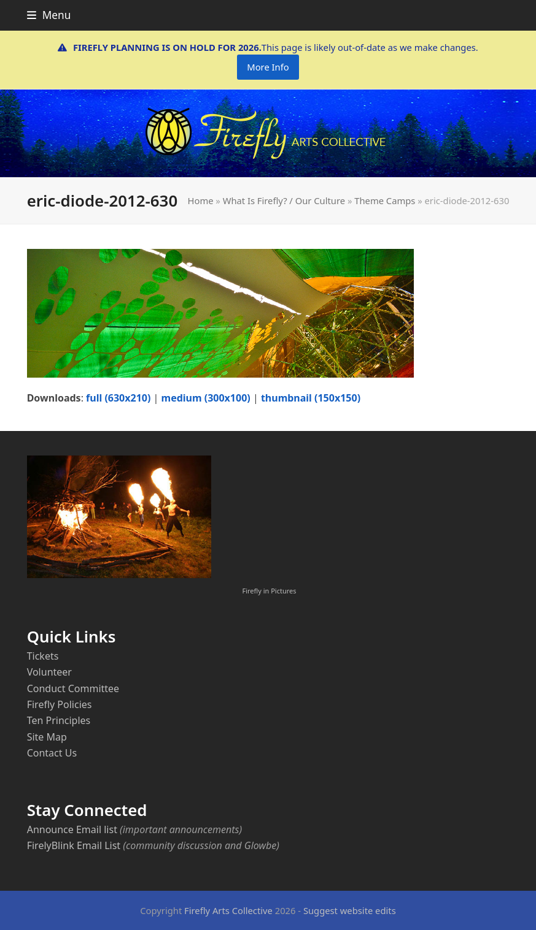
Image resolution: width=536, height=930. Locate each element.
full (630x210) (118, 398)
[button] (49, 15)
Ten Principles (59, 720)
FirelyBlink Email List (73, 845)
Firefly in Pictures (270, 590)
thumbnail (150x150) (310, 398)
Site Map (47, 737)
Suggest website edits (349, 910)
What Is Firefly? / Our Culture (284, 200)
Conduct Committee (73, 688)
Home (201, 200)
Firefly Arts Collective (228, 910)
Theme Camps (384, 200)
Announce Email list (72, 829)
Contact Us (52, 753)
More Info (268, 67)
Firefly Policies (59, 704)
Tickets (43, 656)
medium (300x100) (206, 398)
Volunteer (49, 672)
